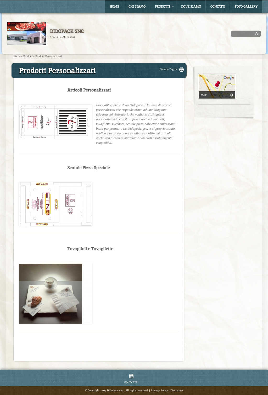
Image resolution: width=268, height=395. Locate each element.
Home (114, 6)
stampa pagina (168, 69)
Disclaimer (176, 390)
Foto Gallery (246, 6)
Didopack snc (67, 31)
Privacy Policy (159, 390)
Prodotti (164, 6)
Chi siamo (137, 6)
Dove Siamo (191, 6)
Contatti (217, 6)
